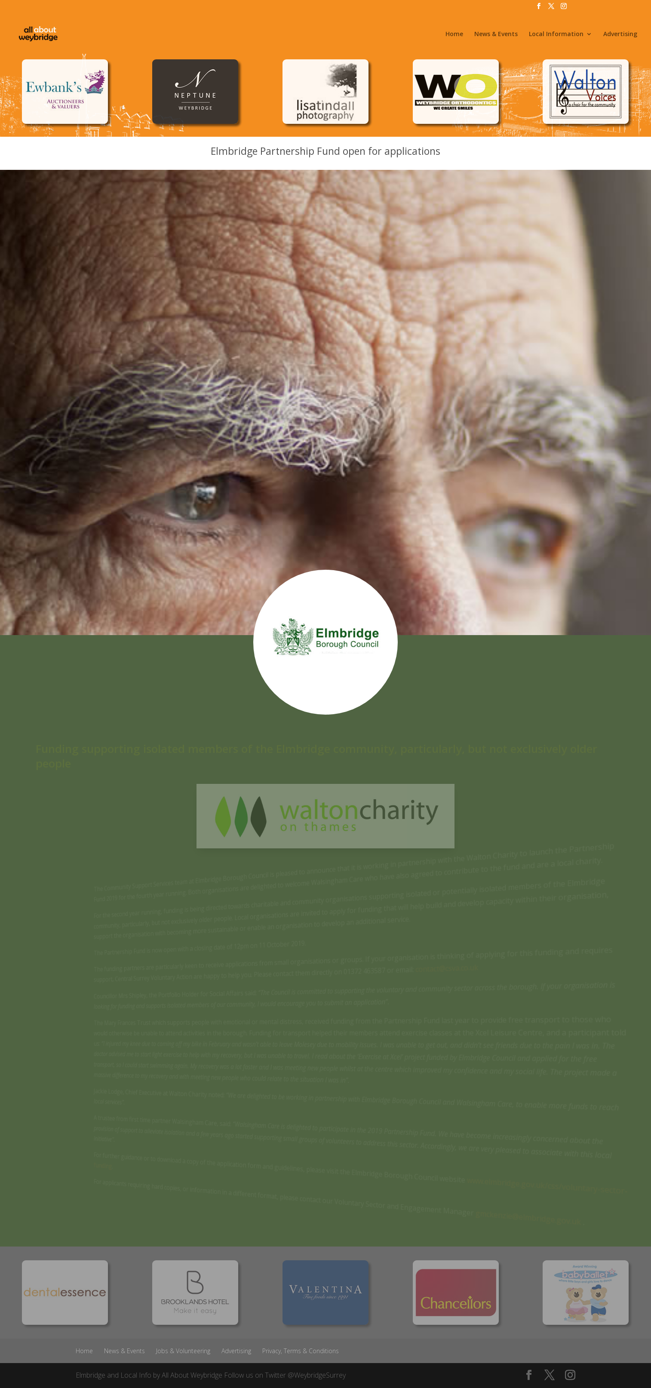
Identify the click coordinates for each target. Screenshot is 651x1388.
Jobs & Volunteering (183, 1351)
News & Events (496, 34)
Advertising (620, 34)
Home (454, 34)
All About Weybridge (192, 1375)
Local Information (556, 34)
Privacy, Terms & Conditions (300, 1351)
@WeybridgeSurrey (317, 1375)
